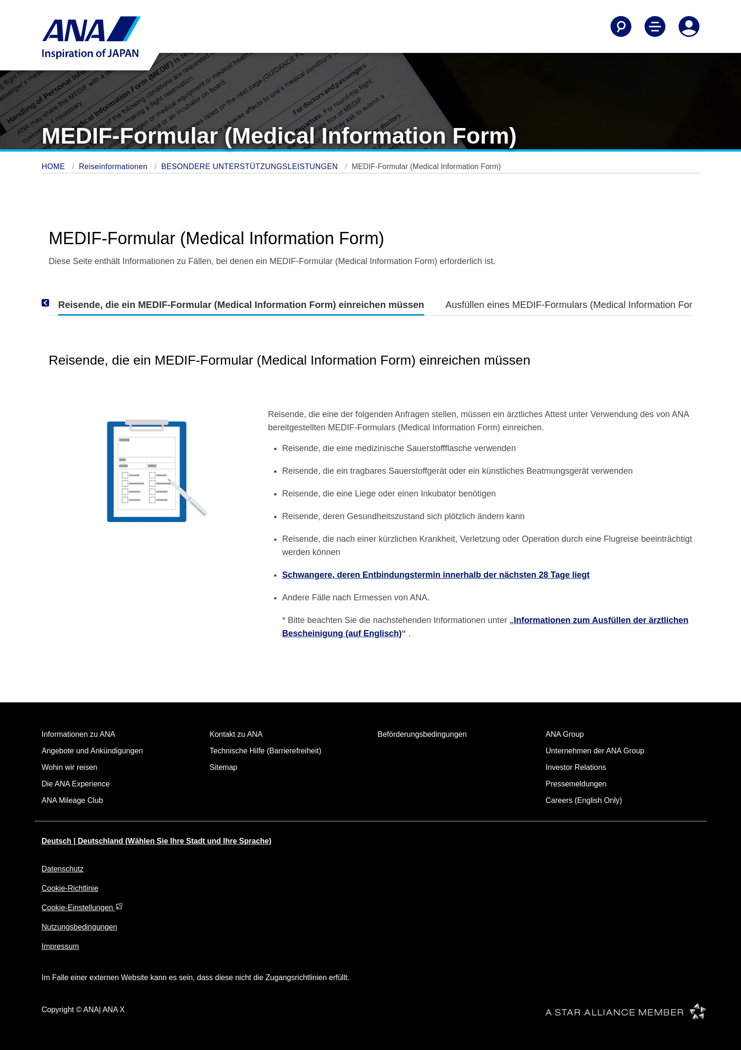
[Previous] (58, 303)
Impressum (60, 946)
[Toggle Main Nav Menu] (655, 26)
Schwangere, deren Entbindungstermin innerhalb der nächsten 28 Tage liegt (436, 575)
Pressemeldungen (576, 784)
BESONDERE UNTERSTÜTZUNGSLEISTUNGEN (250, 166)
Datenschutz (63, 869)
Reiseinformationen (114, 166)
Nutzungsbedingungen (79, 927)
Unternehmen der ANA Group (595, 751)
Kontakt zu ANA (236, 734)
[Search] (621, 26)
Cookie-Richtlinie (70, 888)
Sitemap (224, 767)
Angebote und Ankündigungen (92, 751)
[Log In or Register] (689, 26)
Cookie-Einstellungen (82, 908)
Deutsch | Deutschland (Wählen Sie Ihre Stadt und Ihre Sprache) (156, 841)
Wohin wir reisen (69, 767)
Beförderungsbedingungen (422, 734)
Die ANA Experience (76, 784)
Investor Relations (576, 767)
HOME (54, 166)
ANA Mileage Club (72, 800)
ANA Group (565, 734)
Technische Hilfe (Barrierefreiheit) (266, 751)
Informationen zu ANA (78, 734)
